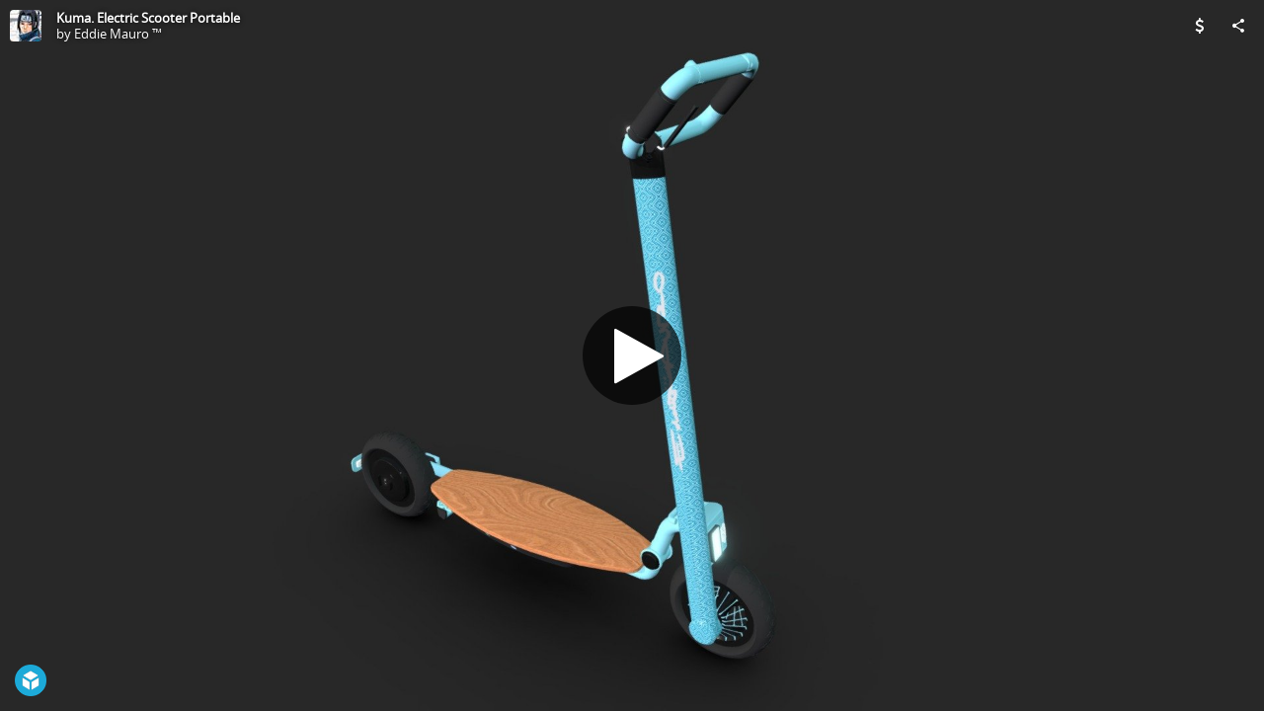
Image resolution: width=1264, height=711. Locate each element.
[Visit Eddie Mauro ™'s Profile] (25, 25)
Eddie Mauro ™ (118, 33)
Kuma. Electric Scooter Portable (148, 18)
